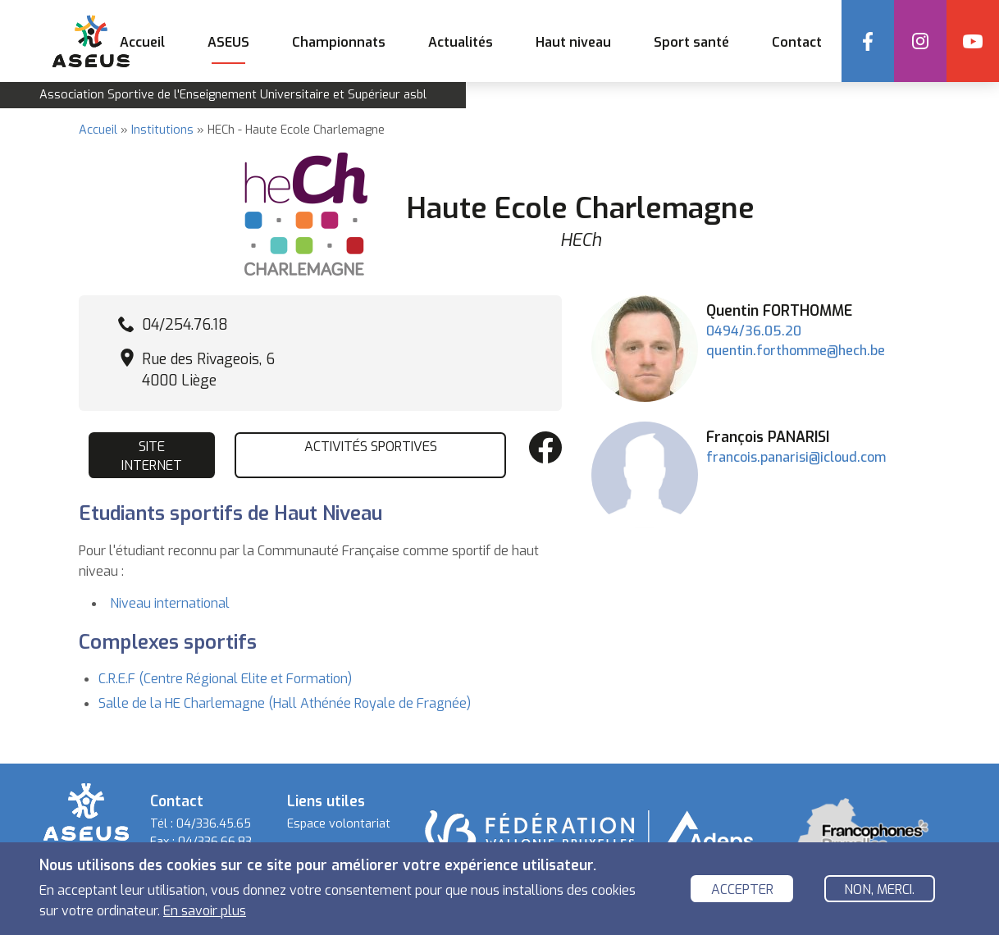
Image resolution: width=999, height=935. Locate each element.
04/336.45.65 (213, 824)
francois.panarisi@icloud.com (796, 457)
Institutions (162, 130)
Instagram (920, 41)
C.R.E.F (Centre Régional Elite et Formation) (225, 678)
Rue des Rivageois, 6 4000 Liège (208, 369)
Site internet (151, 455)
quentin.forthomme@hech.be (795, 350)
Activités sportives (370, 446)
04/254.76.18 (185, 325)
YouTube (973, 41)
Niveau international (170, 603)
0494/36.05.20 (753, 331)
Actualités (460, 42)
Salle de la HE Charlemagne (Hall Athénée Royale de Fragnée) (284, 703)
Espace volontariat (338, 824)
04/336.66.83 (215, 842)
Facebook (868, 41)
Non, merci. (879, 891)
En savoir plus (204, 913)
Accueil (142, 42)
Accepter (742, 891)
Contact (797, 42)
